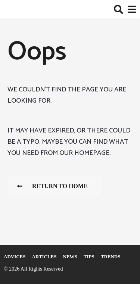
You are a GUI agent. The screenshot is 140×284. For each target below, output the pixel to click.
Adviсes (15, 256)
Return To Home (52, 186)
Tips (89, 256)
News (70, 256)
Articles (44, 256)
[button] (118, 9)
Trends (111, 256)
